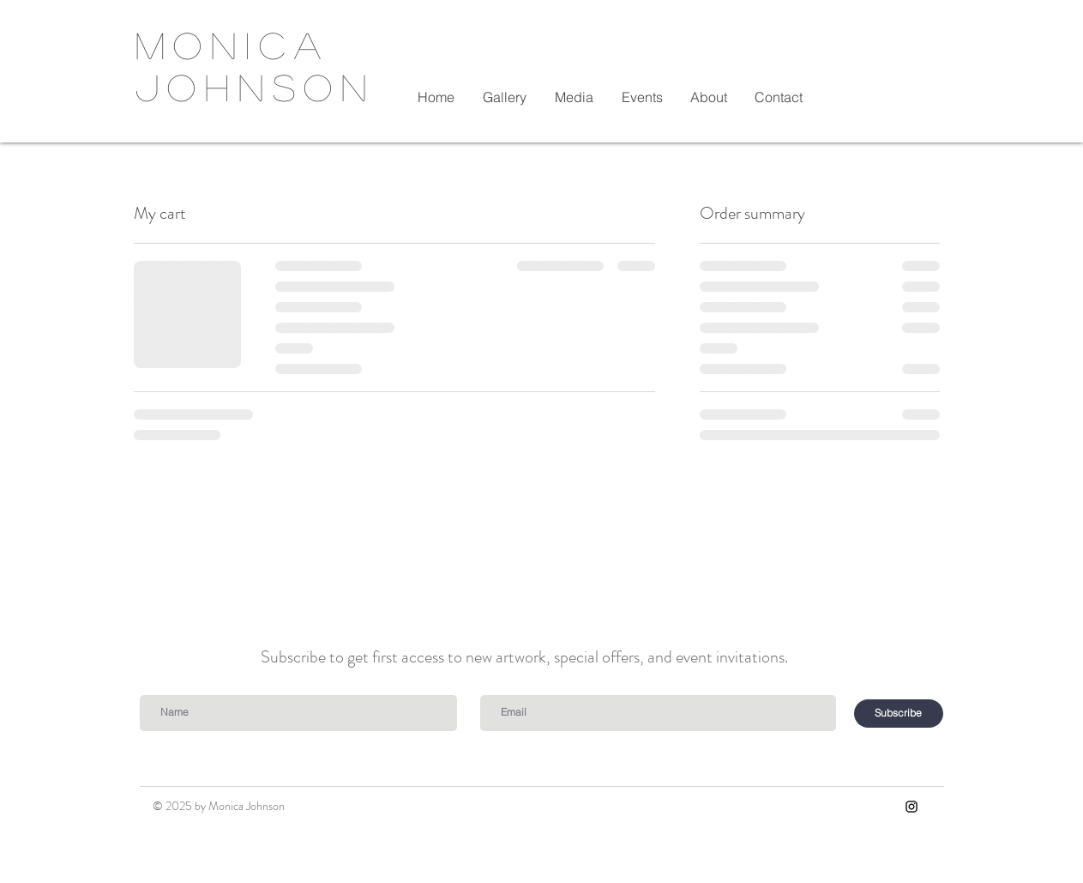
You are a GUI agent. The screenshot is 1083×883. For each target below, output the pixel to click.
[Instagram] (911, 806)
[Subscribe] (898, 713)
